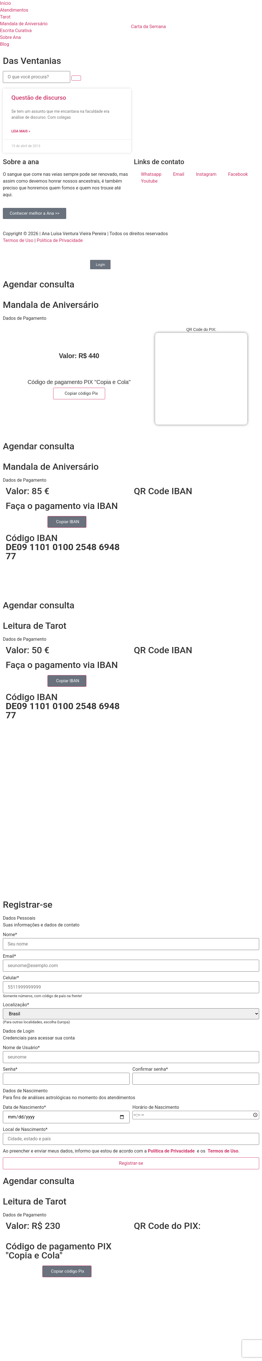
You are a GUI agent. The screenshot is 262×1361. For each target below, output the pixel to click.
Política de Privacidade (60, 240)
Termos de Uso (18, 240)
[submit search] (76, 78)
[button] (131, 318)
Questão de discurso (38, 97)
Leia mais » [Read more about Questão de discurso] (20, 131)
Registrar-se (131, 1163)
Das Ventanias (32, 60)
